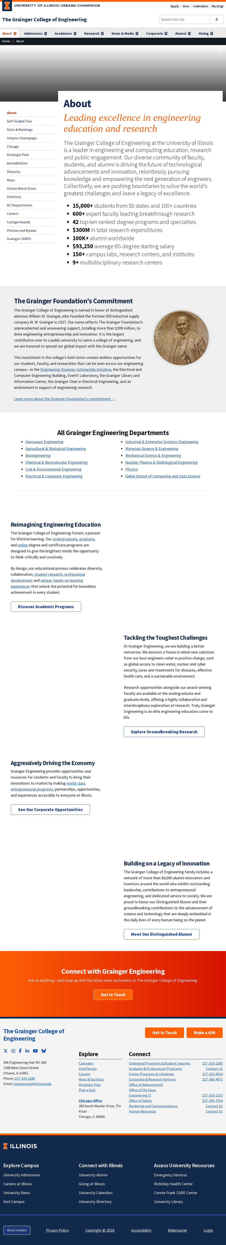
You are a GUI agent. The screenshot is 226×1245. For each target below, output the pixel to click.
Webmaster (177, 1230)
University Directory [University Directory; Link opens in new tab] (95, 1201)
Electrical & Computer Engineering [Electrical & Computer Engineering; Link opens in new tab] (54, 476)
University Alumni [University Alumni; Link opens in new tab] (93, 1174)
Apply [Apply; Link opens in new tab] (174, 6)
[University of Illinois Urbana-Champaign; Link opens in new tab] (51, 6)
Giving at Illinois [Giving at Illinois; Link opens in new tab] (92, 1183)
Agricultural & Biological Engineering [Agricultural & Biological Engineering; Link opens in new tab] (56, 448)
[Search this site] (185, 19)
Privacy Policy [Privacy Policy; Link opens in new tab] (57, 1230)
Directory (14, 196)
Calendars (200, 6)
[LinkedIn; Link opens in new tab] (27, 1051)
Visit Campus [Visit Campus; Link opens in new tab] (14, 1201)
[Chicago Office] (90, 1100)
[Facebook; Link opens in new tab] (20, 1051)
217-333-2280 (25, 1078)
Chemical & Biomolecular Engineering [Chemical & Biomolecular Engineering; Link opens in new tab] (57, 462)
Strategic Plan (18, 154)
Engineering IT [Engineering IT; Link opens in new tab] (140, 1095)
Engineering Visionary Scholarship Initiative (75, 369)
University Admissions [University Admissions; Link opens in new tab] (21, 1174)
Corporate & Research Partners (152, 1079)
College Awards (18, 222)
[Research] (94, 33)
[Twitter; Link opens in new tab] (5, 1051)
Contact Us (214, 1068)
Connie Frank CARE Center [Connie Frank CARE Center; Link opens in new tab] (175, 1192)
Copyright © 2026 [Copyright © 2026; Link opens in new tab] (99, 1230)
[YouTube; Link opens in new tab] (35, 1051)
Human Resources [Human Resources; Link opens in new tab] (142, 1111)
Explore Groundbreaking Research (164, 731)
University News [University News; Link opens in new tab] (16, 1192)
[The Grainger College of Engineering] (44, 19)
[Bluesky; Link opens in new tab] (43, 1051)
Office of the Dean (142, 1090)
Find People (88, 1068)
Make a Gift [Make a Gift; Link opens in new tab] (204, 1032)
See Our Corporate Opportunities (50, 809)
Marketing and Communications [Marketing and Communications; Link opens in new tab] (153, 1106)
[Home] (6, 41)
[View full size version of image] (220, 50)
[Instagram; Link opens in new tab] (13, 1051)
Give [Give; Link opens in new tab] (186, 6)
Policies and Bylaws (21, 230)
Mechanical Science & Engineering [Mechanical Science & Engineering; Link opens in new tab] (153, 455)
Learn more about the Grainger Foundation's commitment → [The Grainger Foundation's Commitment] (65, 398)
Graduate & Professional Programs (155, 1068)
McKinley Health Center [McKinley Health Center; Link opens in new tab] (173, 1183)
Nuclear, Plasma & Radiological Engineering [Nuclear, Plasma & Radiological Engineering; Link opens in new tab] (161, 462)
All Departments (19, 205)
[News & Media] (124, 33)
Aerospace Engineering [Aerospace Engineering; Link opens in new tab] (44, 441)
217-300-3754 (212, 1100)
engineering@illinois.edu (32, 1083)
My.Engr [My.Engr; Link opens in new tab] (218, 6)
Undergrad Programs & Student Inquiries (159, 1063)
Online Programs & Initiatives (151, 1074)
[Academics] (66, 33)
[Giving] (205, 33)
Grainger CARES (19, 238)
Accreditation (17, 163)
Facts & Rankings (20, 129)
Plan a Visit (87, 1090)
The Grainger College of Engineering (33, 1035)
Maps (11, 180)
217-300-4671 (212, 1079)
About (12, 112)
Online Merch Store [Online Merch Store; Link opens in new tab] (21, 188)
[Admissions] (35, 33)
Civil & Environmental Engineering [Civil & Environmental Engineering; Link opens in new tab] (53, 469)
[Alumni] (183, 33)
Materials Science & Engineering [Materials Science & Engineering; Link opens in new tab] (151, 448)
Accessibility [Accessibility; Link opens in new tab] (141, 1230)
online (23, 545)
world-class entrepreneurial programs (48, 786)
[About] (9, 33)
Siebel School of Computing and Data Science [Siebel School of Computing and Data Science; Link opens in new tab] (162, 476)
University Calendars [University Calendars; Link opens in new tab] (96, 1192)
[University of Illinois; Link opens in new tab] (20, 1146)
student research (48, 574)
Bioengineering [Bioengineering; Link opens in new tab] (38, 455)
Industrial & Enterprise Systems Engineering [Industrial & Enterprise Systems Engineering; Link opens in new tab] (161, 441)
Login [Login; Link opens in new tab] (208, 1230)
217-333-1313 (212, 1095)
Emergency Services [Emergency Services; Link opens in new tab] (170, 1174)
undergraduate (65, 539)
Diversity (13, 171)
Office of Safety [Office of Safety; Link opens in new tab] (140, 1100)
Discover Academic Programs (46, 606)
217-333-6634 (212, 1074)
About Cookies (17, 1230)
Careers (12, 213)
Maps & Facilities (91, 1079)
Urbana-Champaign (22, 138)
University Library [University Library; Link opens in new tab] (168, 1201)
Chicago (13, 146)
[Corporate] (156, 33)
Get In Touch (113, 994)
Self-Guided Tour (19, 121)
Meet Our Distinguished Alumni (161, 934)
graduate (86, 539)
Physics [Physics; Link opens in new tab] (131, 469)
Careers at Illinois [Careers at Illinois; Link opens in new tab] (17, 1183)
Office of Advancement (146, 1084)
